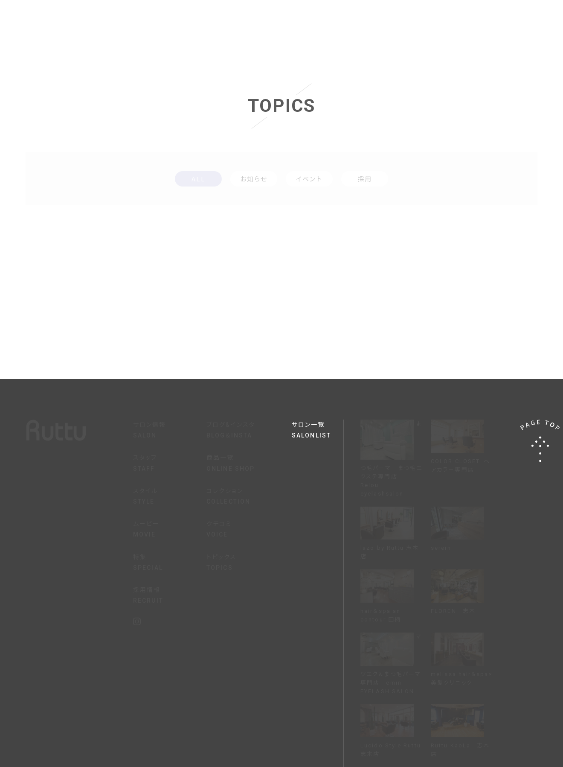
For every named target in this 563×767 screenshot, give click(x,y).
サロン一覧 (317, 431)
